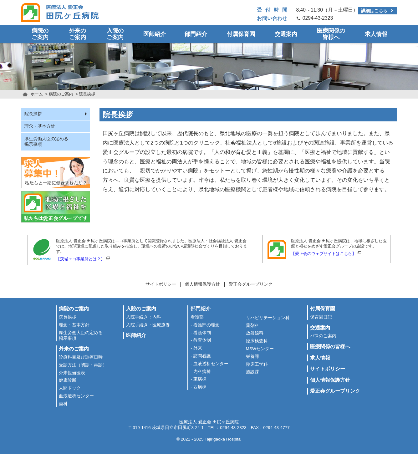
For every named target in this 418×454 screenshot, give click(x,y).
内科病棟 (202, 371)
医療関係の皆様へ (331, 34)
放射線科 (254, 333)
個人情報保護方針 (202, 284)
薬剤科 (252, 325)
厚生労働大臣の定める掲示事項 (46, 141)
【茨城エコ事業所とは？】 (80, 259)
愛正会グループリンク (251, 284)
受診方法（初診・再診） (83, 365)
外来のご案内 (77, 34)
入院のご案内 (115, 34)
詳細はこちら (374, 10)
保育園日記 (321, 317)
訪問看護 (202, 356)
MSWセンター (260, 348)
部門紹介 (196, 34)
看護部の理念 (206, 325)
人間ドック (70, 388)
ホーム (37, 94)
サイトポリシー (160, 284)
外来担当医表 (72, 372)
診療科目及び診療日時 (81, 357)
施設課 (252, 372)
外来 (197, 348)
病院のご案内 (40, 34)
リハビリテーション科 (268, 317)
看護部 (197, 317)
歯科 (63, 403)
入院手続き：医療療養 (148, 325)
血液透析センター (76, 396)
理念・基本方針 (39, 126)
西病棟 (199, 387)
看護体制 (202, 332)
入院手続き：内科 (143, 317)
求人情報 (376, 34)
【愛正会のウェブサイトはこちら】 (323, 253)
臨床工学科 (257, 364)
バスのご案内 (323, 336)
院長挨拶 (33, 113)
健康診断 (67, 380)
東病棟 (199, 379)
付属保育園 (241, 34)
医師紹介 (154, 34)
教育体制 (202, 340)
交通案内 (286, 34)
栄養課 (252, 356)
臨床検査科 (257, 341)
